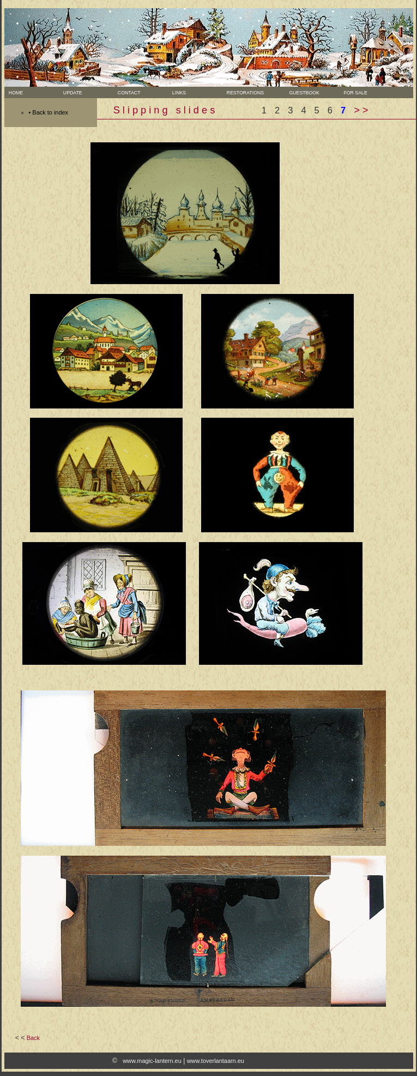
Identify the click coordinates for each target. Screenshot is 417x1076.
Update (71, 92)
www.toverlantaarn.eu (215, 1060)
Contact (128, 92)
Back (34, 1038)
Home (14, 92)
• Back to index (49, 112)
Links (178, 92)
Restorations (244, 92)
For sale (350, 92)
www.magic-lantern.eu (152, 1060)
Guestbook (299, 92)
